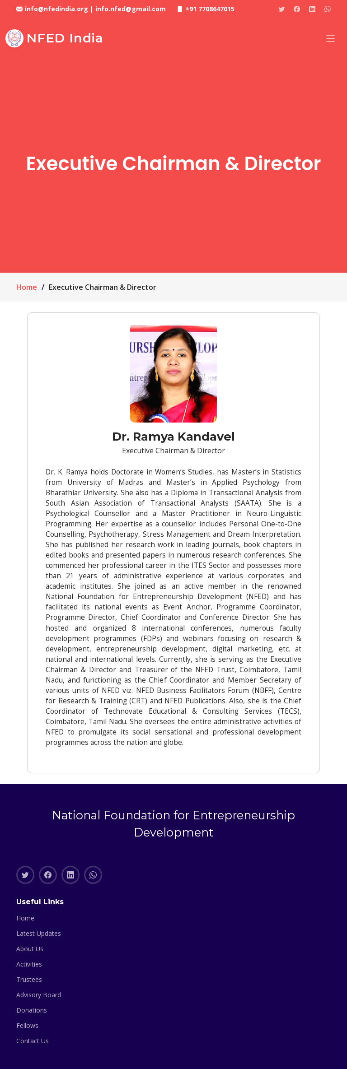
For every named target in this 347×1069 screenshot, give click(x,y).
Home (26, 287)
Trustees (29, 979)
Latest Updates (38, 933)
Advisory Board (38, 995)
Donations (31, 1010)
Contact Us (32, 1041)
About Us (29, 949)
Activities (29, 964)
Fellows (27, 1026)
